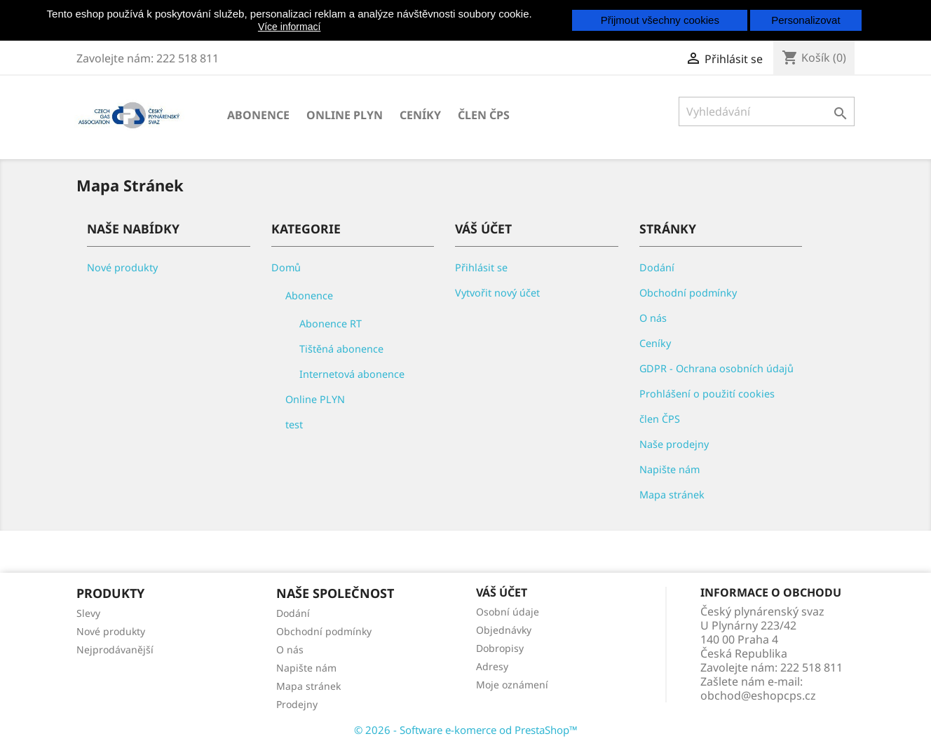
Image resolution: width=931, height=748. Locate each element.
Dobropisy (500, 648)
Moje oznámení (512, 684)
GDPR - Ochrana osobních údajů (716, 368)
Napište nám (669, 469)
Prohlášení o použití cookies (707, 393)
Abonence (258, 115)
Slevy (88, 613)
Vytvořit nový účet (497, 292)
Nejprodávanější (115, 649)
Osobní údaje (507, 611)
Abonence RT (330, 323)
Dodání (656, 267)
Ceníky (420, 115)
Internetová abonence (352, 374)
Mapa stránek (672, 494)
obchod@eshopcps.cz (758, 695)
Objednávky (503, 630)
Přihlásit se (481, 267)
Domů (286, 267)
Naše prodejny (674, 444)
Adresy (492, 666)
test (294, 424)
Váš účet (501, 592)
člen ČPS (484, 115)
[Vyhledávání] (767, 111)
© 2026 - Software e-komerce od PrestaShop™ (466, 730)
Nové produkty (122, 267)
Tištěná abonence (341, 348)
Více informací (289, 26)
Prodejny (297, 704)
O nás (653, 318)
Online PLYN (344, 115)
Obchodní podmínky (688, 292)
